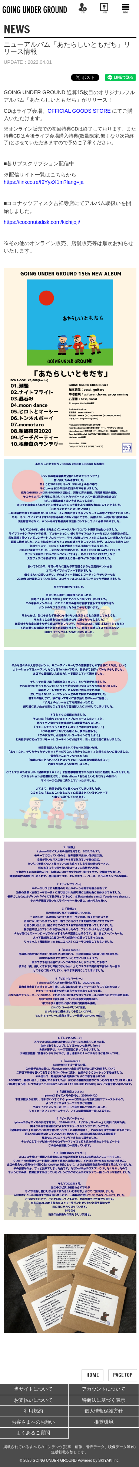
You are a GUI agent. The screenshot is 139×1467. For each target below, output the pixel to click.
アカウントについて (103, 1389)
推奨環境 (103, 1422)
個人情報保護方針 (104, 1411)
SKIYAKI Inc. (108, 1460)
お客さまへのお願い (33, 1422)
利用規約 (33, 1411)
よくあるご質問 (33, 1432)
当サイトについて (33, 1389)
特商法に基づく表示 (103, 1400)
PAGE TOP (122, 1375)
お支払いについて (33, 1400)
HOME (92, 1375)
